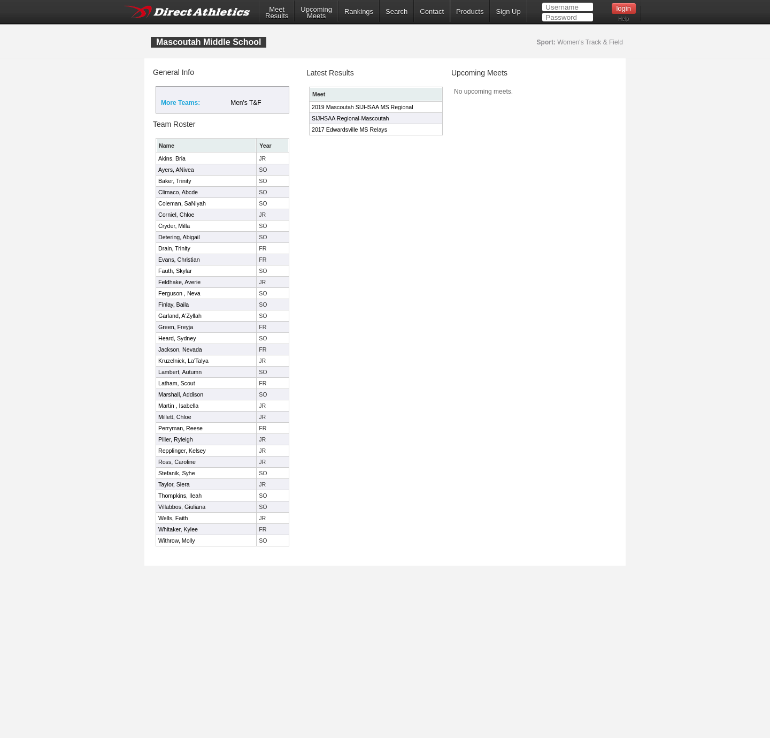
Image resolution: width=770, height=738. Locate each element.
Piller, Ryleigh (175, 439)
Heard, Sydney (177, 338)
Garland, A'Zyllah (180, 316)
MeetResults (276, 12)
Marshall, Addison (180, 394)
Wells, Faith (173, 518)
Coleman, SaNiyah (182, 203)
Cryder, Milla (174, 226)
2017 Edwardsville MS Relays (349, 129)
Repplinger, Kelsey (182, 450)
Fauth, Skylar (175, 271)
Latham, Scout (176, 383)
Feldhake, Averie (179, 282)
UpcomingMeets (316, 12)
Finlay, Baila (173, 304)
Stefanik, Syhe (176, 473)
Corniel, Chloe (176, 214)
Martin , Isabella (178, 405)
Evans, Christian (179, 259)
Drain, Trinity (174, 248)
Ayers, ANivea (176, 169)
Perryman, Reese (180, 428)
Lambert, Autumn (180, 372)
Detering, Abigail (179, 237)
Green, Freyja (175, 327)
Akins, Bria (172, 158)
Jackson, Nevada (180, 349)
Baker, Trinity (174, 181)
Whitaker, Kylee (178, 529)
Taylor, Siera (174, 484)
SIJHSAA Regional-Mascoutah (350, 118)
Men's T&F (245, 102)
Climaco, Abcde (178, 192)
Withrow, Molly (176, 540)
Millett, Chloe (174, 417)
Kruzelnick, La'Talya (183, 360)
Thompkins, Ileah (180, 495)
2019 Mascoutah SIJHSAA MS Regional (362, 107)
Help (623, 19)
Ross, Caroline (177, 462)
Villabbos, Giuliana (181, 507)
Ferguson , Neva (179, 293)
